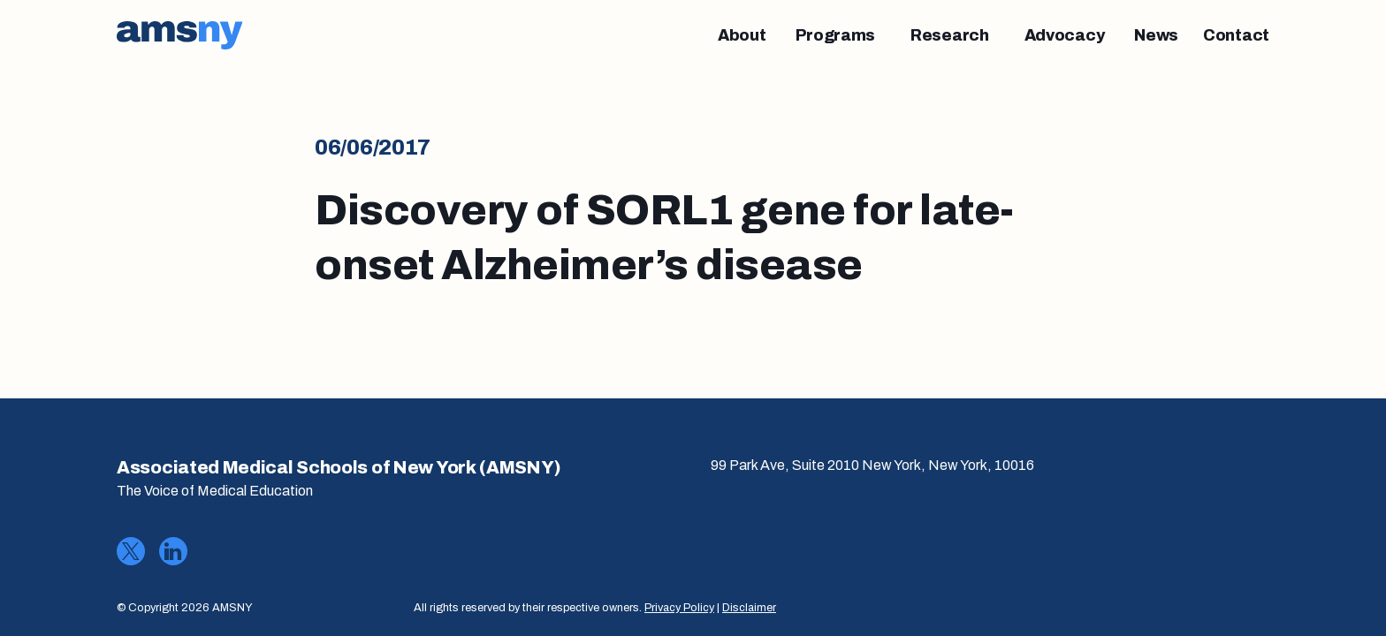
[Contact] (1236, 35)
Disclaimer (749, 608)
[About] (742, 35)
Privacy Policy (679, 608)
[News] (1156, 35)
